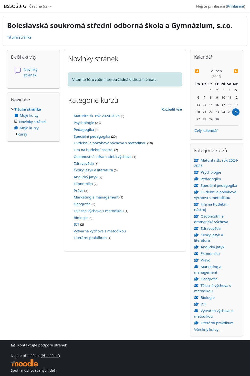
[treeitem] (33, 121)
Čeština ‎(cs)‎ (39, 6)
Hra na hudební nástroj (94, 149)
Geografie (82, 203)
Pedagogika (84, 129)
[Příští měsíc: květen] (232, 71)
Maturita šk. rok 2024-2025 (97, 115)
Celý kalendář (206, 130)
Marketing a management (96, 197)
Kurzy (22, 134)
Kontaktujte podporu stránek (39, 345)
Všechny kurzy (206, 329)
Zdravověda (84, 163)
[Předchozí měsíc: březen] (201, 71)
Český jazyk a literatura (93, 169)
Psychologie (84, 122)
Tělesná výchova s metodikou (99, 210)
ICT (76, 224)
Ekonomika (83, 183)
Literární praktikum (90, 237)
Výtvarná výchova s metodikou (100, 231)
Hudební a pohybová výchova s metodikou (110, 142)
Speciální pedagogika (92, 136)
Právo (78, 190)
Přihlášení (235, 6)
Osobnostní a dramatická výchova (103, 156)
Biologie (81, 217)
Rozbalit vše (172, 109)
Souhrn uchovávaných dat (33, 370)
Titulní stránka (19, 37)
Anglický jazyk (86, 176)
